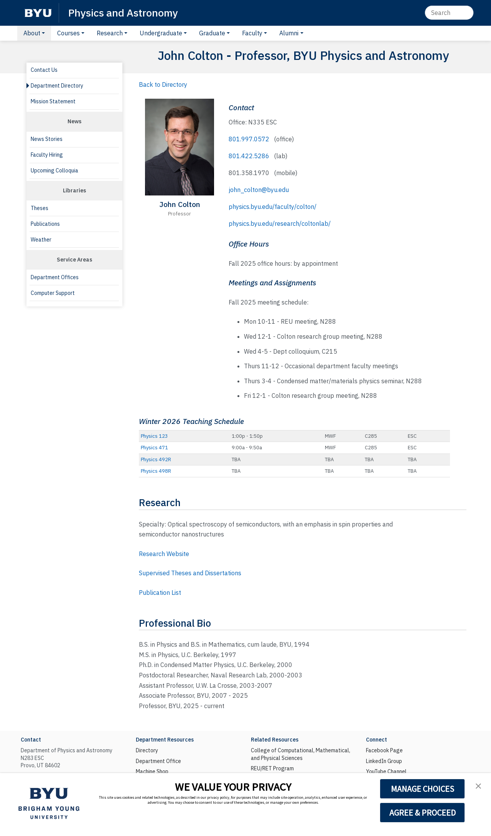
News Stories (47, 139)
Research (110, 33)
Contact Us (44, 69)
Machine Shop (152, 771)
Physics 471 (154, 447)
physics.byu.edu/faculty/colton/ (272, 206)
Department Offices (55, 277)
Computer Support (53, 293)
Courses (68, 33)
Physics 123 (154, 436)
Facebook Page (384, 750)
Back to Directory (163, 84)
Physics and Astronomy (123, 12)
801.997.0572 (249, 139)
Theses (39, 208)
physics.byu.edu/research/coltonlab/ (280, 223)
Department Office (158, 761)
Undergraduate (161, 33)
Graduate (212, 33)
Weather (41, 239)
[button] (478, 786)
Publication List (160, 592)
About (31, 33)
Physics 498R (156, 471)
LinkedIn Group (384, 761)
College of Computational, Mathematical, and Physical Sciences (300, 754)
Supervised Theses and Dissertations (190, 573)
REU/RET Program (272, 768)
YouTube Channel (386, 771)
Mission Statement (53, 101)
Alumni (288, 33)
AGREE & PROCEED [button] (422, 812)
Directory (147, 750)
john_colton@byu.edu (259, 190)
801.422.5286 (249, 156)
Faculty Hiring (47, 154)
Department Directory (57, 85)
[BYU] (38, 13)
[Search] (449, 12)
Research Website (164, 554)
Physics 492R (156, 459)
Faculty (252, 33)
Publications (45, 223)
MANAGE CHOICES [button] (422, 788)
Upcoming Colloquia (54, 170)
